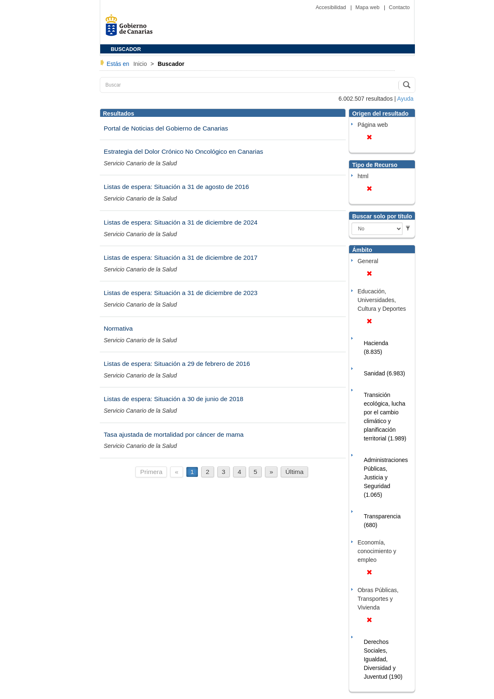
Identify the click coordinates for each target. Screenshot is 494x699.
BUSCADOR (126, 49)
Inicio (141, 63)
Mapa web (368, 7)
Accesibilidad (331, 7)
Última (294, 471)
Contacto (399, 7)
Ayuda (405, 98)
